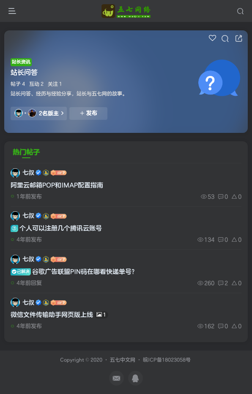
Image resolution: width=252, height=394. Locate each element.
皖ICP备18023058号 (167, 360)
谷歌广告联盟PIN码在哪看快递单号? (73, 271)
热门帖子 (26, 152)
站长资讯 (21, 62)
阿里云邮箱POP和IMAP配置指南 (57, 185)
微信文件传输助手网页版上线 (59, 314)
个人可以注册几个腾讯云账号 (56, 228)
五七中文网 (122, 360)
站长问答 (24, 72)
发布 (88, 113)
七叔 (28, 172)
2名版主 (38, 113)
